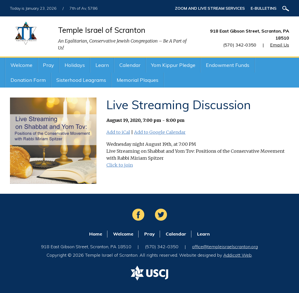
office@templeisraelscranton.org (225, 246)
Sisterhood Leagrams (81, 80)
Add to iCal (118, 132)
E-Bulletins (264, 8)
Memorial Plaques (137, 80)
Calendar (130, 65)
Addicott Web (237, 255)
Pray (48, 65)
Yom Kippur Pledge (173, 65)
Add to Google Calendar (160, 132)
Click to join (119, 165)
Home (95, 234)
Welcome (21, 65)
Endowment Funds (227, 65)
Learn (102, 65)
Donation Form (28, 80)
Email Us (279, 45)
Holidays (75, 65)
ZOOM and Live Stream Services (210, 8)
